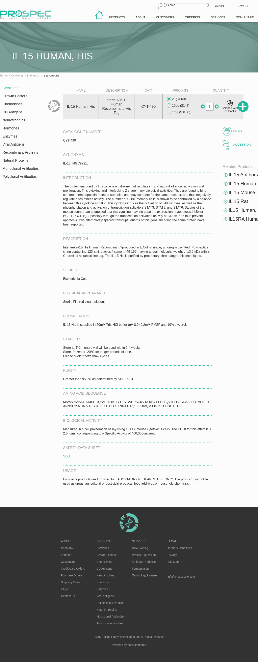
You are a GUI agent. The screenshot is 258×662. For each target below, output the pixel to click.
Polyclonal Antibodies (19, 177)
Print (237, 131)
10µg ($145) (178, 105)
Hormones (10, 128)
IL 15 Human (242, 183)
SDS (66, 456)
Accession (242, 144)
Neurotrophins (13, 120)
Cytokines (10, 88)
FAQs (64, 589)
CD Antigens (12, 112)
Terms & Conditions (179, 548)
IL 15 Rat (238, 201)
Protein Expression (144, 554)
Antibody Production (144, 561)
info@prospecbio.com (181, 576)
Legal (172, 541)
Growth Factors (14, 96)
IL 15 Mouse (242, 192)
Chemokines (12, 104)
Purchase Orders (71, 575)
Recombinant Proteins (20, 152)
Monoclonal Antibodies (20, 169)
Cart (243, 5)
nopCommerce (137, 644)
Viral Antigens (13, 144)
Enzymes (9, 136)
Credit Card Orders (73, 568)
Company (67, 548)
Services (139, 541)
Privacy (172, 554)
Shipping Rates (70, 582)
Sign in (219, 5)
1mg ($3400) (178, 112)
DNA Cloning (140, 548)
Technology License (144, 575)
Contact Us (68, 596)
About (66, 541)
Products (104, 541)
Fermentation (140, 568)
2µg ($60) (176, 99)
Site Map (173, 561)
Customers (68, 561)
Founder (66, 554)
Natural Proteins (15, 160)
